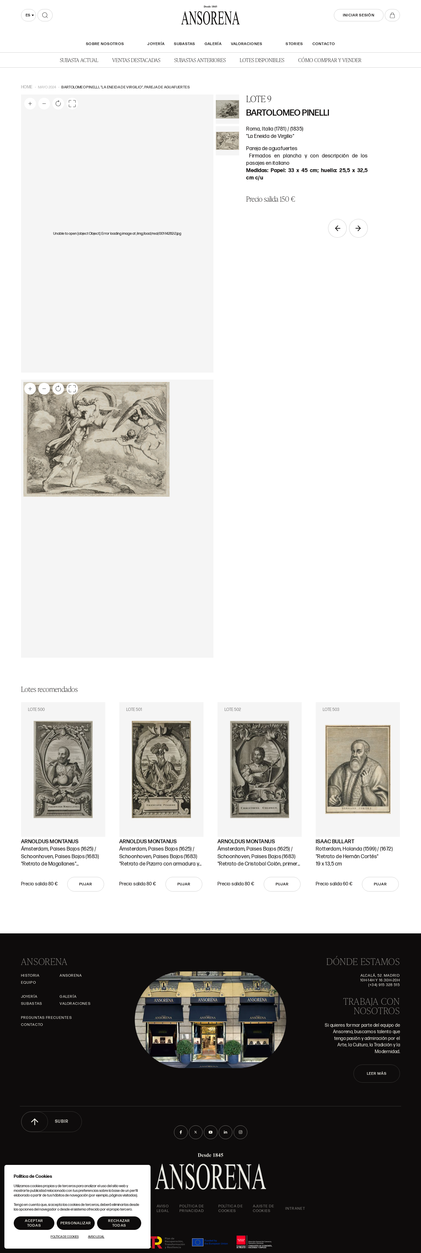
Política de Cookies (65, 1237)
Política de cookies (230, 1208)
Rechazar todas (119, 1223)
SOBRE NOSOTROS (105, 44)
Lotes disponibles (262, 60)
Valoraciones (247, 44)
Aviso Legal (163, 1208)
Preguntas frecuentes (46, 1017)
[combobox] (28, 15)
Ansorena (71, 975)
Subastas (184, 44)
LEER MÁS (377, 1073)
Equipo (28, 982)
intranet (295, 1208)
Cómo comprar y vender (329, 60)
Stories (294, 44)
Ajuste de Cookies (264, 1208)
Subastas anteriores (200, 60)
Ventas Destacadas (136, 60)
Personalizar (76, 1223)
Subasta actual (79, 60)
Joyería (156, 44)
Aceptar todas (34, 1223)
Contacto (324, 44)
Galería (213, 44)
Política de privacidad (192, 1208)
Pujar (85, 884)
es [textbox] (28, 15)
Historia (30, 975)
